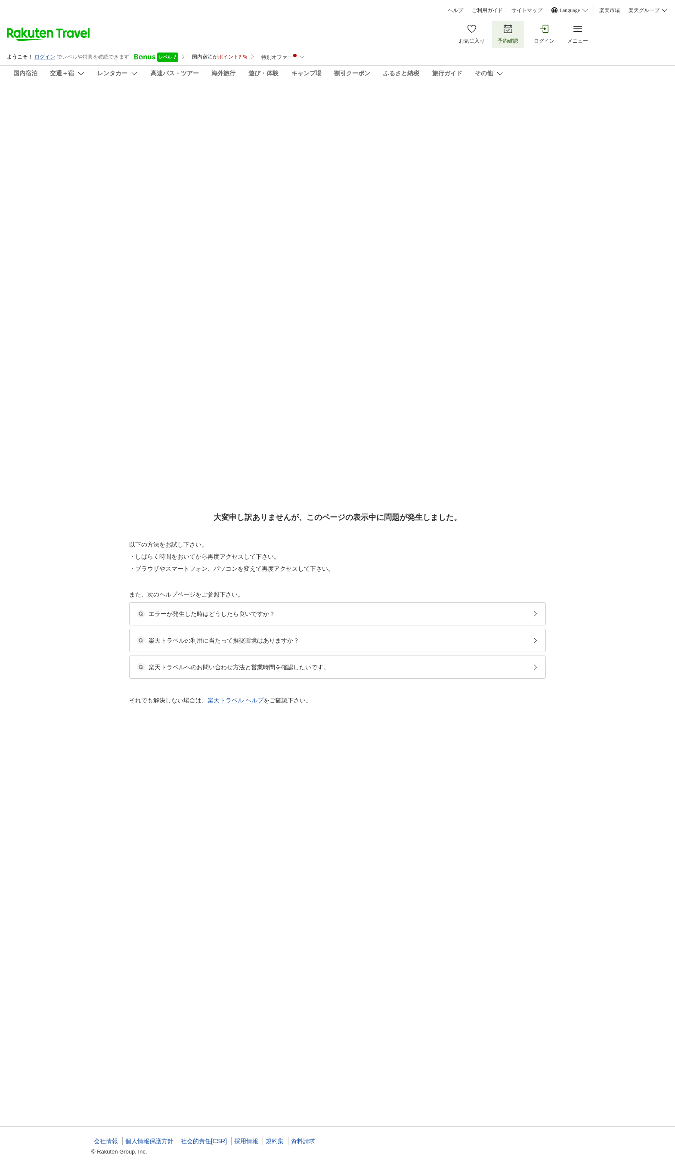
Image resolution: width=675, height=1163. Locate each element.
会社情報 (106, 1141)
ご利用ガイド (487, 10)
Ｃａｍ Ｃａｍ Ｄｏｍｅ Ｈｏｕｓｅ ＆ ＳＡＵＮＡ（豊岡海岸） (262, 103)
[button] (156, 375)
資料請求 (303, 1141)
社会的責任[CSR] (204, 1141)
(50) (260, 153)
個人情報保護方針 (149, 1141)
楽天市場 (609, 10)
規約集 (275, 1141)
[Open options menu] (132, 279)
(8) (372, 153)
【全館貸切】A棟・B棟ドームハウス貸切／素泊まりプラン (355, 423)
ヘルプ (455, 10)
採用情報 (246, 1141)
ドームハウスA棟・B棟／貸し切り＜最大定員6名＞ (346, 433)
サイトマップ (526, 10)
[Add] (595, 111)
